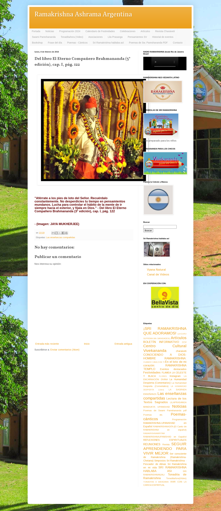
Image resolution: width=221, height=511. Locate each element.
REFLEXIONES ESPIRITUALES (164, 440)
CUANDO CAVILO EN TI (154, 362)
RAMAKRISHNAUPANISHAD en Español (164, 437)
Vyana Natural (156, 269)
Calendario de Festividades (100, 31)
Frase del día (55, 42)
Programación (179, 419)
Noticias (49, 31)
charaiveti (181, 351)
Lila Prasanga (115, 37)
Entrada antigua (123, 343)
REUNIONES (151, 444)
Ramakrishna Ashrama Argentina (83, 14)
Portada (36, 31)
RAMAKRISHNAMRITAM (154, 433)
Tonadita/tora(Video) (176, 478)
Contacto (177, 42)
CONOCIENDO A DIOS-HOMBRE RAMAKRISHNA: (164, 356)
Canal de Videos (158, 274)
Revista (166, 444)
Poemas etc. (153, 415)
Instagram (175, 376)
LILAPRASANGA (178, 402)
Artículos (145, 31)
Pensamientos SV (137, 37)
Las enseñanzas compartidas (60, 237)
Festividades (152, 372)
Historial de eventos (162, 37)
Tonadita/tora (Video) (72, 37)
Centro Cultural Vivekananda (164, 348)
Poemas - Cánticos (77, 42)
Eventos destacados (173, 369)
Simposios (160, 460)
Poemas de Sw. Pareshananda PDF (148, 42)
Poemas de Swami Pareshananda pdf (164, 410)
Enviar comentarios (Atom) (64, 349)
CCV (184, 342)
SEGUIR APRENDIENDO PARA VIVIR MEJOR (164, 448)
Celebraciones (128, 31)
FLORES (163, 376)
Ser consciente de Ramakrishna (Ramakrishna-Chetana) (164, 457)
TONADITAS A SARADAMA (156, 482)
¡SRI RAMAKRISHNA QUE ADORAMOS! (164, 330)
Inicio (87, 343)
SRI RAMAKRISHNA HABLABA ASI (164, 469)
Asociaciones (95, 37)
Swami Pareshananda (44, 37)
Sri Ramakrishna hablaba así (108, 42)
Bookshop (37, 42)
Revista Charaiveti (165, 31)
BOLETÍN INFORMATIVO (161, 342)
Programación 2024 (69, 31)
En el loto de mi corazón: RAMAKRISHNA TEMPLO (164, 365)
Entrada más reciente (47, 343)
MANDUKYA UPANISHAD (156, 407)
